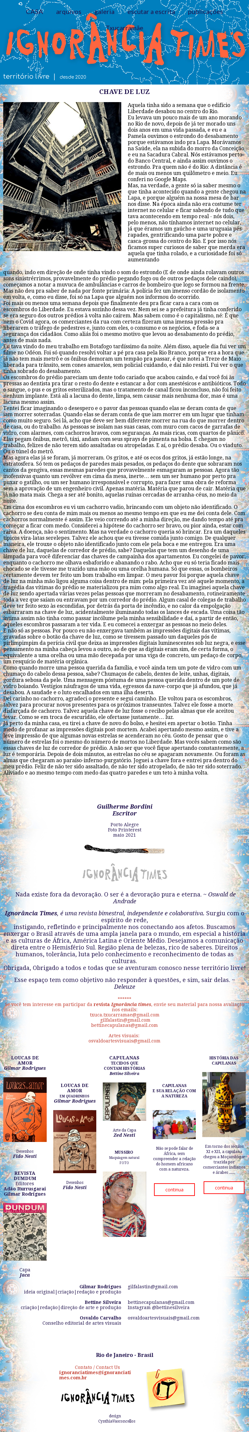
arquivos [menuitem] (68, 11)
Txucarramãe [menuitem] (124, 28)
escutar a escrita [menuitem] (151, 11)
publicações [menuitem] (205, 11)
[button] (174, 1189)
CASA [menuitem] (34, 11)
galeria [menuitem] (104, 11)
